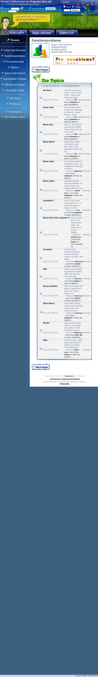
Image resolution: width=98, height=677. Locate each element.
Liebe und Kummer (15, 50)
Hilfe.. (45, 340)
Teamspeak (14, 111)
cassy (78, 261)
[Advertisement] (33, 421)
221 (75, 117)
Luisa (78, 313)
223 (75, 100)
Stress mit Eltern (50, 286)
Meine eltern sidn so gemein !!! (56, 218)
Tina (77, 278)
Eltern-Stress (48, 303)
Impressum (68, 376)
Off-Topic (15, 98)
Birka (78, 332)
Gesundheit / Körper (15, 79)
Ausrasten (47, 249)
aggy (78, 171)
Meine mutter (48, 161)
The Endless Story (14, 117)
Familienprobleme (15, 56)
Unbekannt (73, 102)
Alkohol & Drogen (15, 84)
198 (75, 134)
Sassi (78, 296)
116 (75, 154)
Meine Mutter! (49, 142)
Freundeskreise (15, 61)
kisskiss (76, 237)
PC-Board (14, 104)
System (73, 242)
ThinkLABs (64, 384)
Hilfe (45, 269)
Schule (15, 67)
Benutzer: (6, 9)
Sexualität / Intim (15, 90)
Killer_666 (78, 335)
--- (77, 210)
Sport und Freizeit (15, 73)
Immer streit (48, 107)
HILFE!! (46, 323)
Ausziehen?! (48, 201)
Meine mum (48, 125)
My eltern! (47, 90)
